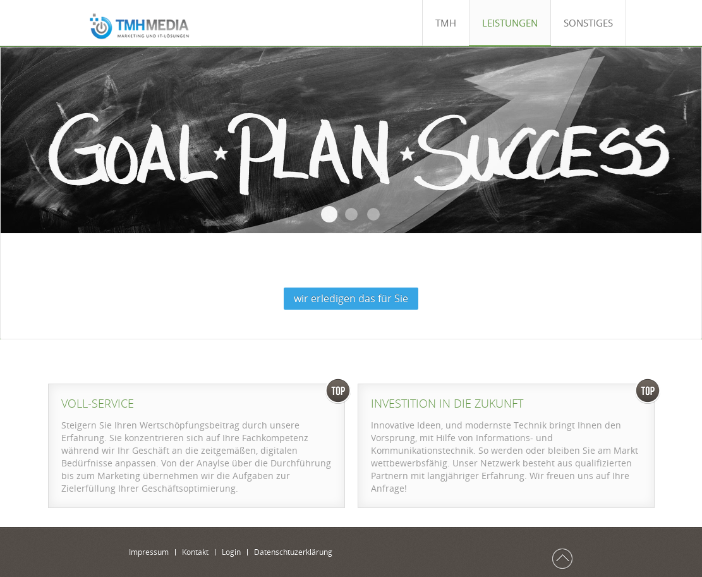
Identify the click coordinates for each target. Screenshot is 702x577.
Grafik (373, 214)
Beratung (329, 214)
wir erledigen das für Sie (351, 298)
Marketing (351, 214)
